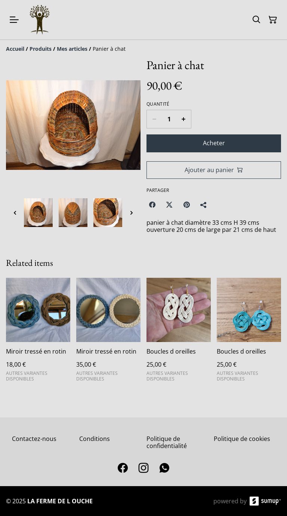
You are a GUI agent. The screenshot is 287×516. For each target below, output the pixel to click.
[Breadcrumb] (143, 49)
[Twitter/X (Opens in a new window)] (169, 204)
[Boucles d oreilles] (178, 333)
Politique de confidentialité (166, 442)
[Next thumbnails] (132, 212)
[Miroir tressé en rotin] (38, 333)
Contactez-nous (34, 439)
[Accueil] (15, 48)
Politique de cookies (242, 439)
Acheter (214, 143)
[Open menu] (14, 20)
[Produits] (41, 48)
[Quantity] (169, 119)
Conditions (94, 439)
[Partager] (203, 204)
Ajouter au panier (214, 170)
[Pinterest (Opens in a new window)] (186, 204)
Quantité (157, 104)
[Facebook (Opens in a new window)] (152, 204)
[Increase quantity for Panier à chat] (183, 119)
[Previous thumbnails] (15, 212)
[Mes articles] (72, 48)
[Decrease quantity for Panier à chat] (154, 119)
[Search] (256, 20)
